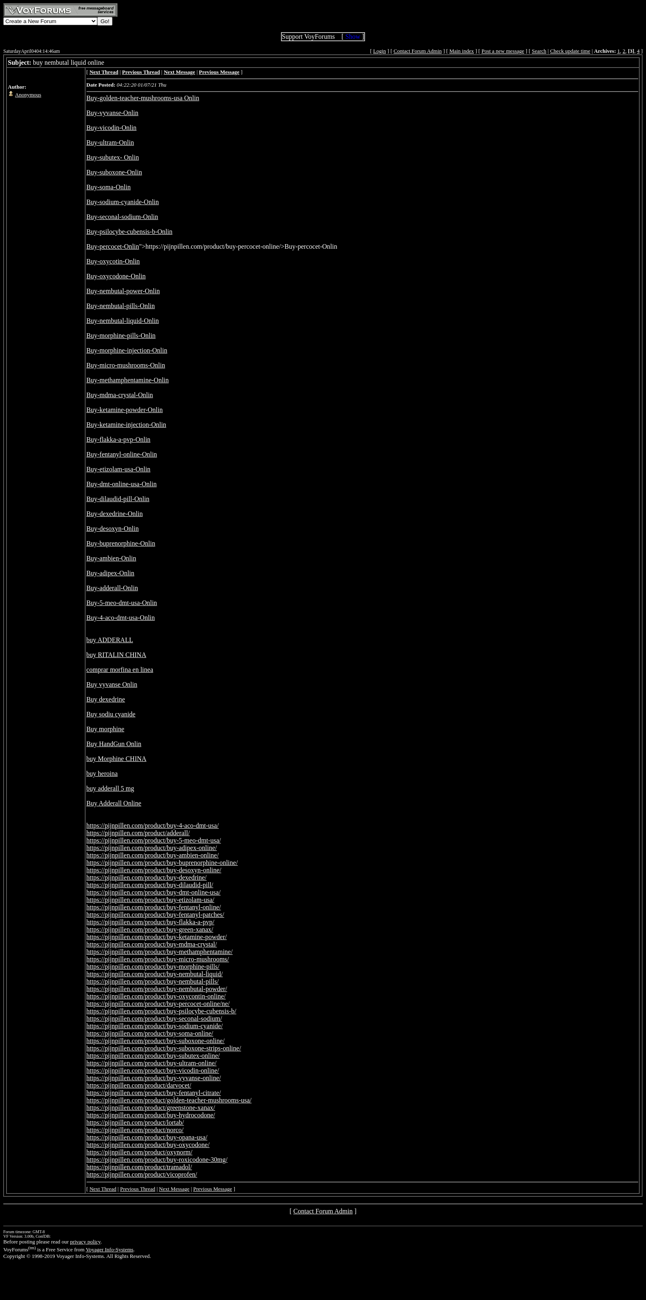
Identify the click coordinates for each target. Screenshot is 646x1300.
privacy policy (85, 1242)
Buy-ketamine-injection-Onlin (126, 424)
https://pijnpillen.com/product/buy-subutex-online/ (153, 1055)
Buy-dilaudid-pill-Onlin (118, 498)
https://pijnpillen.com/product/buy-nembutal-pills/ (153, 981)
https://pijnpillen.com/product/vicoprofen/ (142, 1174)
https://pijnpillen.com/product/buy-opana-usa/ (147, 1137)
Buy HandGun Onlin (114, 743)
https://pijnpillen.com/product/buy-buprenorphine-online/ (162, 862)
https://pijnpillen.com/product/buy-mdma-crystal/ (152, 944)
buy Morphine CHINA (117, 758)
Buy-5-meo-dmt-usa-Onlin (122, 602)
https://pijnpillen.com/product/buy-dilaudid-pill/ (150, 884)
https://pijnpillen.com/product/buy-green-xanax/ (150, 929)
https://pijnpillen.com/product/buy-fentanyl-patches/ (156, 914)
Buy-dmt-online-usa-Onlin (122, 484)
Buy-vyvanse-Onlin (112, 112)
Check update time (570, 51)
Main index (461, 51)
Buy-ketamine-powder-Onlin (125, 409)
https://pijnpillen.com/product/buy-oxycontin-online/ (156, 996)
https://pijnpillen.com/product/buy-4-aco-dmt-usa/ (153, 825)
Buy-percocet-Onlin (113, 246)
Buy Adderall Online (114, 803)
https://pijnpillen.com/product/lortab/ (135, 1122)
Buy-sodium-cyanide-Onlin (123, 201)
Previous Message (212, 1189)
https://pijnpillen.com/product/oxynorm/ (139, 1152)
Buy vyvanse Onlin (112, 684)
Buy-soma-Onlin (109, 187)
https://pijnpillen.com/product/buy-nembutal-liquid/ (155, 973)
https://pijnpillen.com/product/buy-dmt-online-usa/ (154, 892)
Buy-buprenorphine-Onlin (121, 543)
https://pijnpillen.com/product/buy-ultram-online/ (152, 1063)
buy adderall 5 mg (110, 788)
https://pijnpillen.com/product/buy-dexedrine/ (147, 877)
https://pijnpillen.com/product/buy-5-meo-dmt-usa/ (154, 840)
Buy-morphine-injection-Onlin (127, 350)
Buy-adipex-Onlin (110, 573)
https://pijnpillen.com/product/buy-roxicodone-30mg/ (157, 1159)
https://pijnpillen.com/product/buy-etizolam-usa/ (151, 899)
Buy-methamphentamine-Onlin (128, 380)
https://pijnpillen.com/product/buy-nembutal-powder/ (157, 988)
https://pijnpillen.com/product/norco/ (135, 1129)
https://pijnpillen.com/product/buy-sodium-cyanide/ (155, 1025)
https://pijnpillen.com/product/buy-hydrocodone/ (151, 1115)
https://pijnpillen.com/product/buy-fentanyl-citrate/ (154, 1092)
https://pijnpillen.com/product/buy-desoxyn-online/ (154, 870)
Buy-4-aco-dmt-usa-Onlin (121, 617)
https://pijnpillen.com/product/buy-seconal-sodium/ (154, 1018)
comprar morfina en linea (120, 669)
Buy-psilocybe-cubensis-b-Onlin (130, 231)
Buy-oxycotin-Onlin (113, 261)
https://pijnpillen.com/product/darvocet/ (139, 1085)
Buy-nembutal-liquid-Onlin (123, 320)
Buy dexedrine (106, 699)
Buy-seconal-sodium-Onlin (122, 216)
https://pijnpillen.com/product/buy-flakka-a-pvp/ (151, 922)
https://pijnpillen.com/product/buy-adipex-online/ (152, 847)
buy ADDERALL (110, 639)
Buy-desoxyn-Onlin (113, 528)
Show (352, 36)
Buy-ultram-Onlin (110, 142)
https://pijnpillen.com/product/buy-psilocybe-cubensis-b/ (161, 1011)
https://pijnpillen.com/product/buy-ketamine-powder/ (157, 936)
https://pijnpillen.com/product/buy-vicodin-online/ (153, 1070)
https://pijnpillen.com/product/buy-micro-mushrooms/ (158, 959)
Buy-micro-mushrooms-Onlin (126, 365)
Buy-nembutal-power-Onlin (123, 290)
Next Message (174, 1189)
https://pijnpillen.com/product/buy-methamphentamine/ (160, 951)
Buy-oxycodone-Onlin (116, 276)
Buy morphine (105, 728)
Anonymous (28, 95)
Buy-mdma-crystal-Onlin (120, 394)
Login (379, 51)
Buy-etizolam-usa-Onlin (119, 469)
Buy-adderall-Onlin (112, 587)
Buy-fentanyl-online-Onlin (122, 454)
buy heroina (102, 773)
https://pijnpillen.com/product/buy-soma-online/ (150, 1033)
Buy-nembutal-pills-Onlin (121, 305)
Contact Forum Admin (417, 51)
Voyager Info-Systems (109, 1249)
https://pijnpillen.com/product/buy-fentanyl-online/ (154, 907)
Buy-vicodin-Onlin (112, 127)
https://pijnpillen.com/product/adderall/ (138, 832)
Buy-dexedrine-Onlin (115, 513)
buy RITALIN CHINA (116, 654)
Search (539, 51)
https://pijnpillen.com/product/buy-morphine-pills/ (153, 966)
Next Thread (102, 1189)
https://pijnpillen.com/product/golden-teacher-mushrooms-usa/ (169, 1100)
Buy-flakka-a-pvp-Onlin (119, 439)
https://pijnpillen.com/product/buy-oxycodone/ (148, 1144)
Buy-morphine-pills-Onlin (121, 335)
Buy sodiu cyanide (111, 714)
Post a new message (503, 51)
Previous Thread (137, 1189)
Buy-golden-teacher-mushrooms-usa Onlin (143, 97)
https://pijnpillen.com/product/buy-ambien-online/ (153, 855)
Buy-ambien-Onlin (111, 558)
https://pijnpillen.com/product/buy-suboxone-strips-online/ (164, 1048)
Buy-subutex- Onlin (113, 157)
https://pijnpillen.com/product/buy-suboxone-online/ (156, 1040)
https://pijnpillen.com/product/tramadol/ (139, 1166)
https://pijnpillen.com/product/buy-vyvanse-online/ (154, 1077)
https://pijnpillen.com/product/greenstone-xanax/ (151, 1107)
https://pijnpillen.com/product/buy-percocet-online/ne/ (158, 1003)
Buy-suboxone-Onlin (114, 172)
